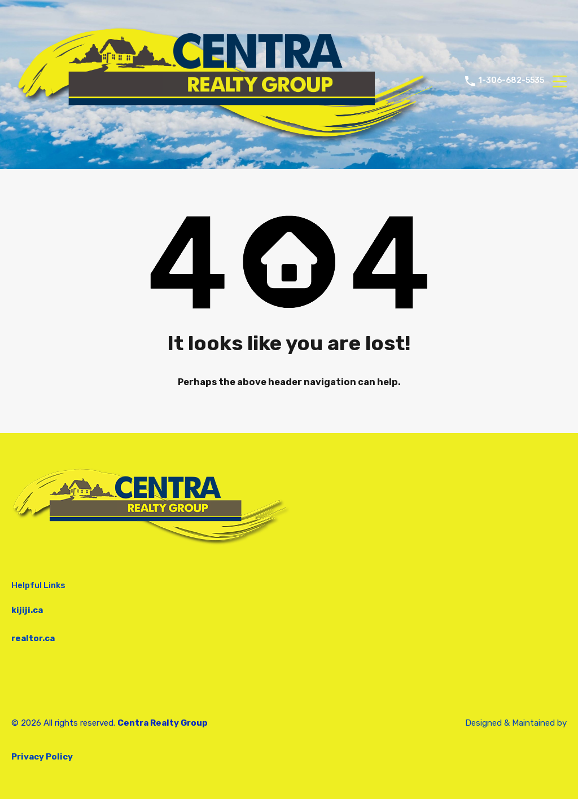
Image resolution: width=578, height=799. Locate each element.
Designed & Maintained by (516, 723)
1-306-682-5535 (511, 80)
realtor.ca (33, 638)
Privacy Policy (42, 757)
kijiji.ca (27, 610)
